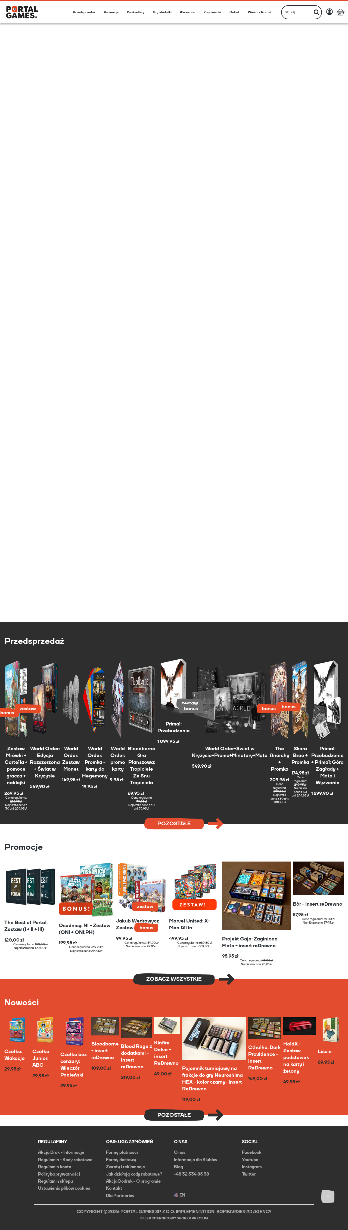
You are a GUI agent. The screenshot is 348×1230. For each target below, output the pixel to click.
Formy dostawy (121, 1160)
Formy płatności (122, 1152)
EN (179, 1195)
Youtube (250, 1160)
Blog (178, 1167)
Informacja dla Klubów (195, 1160)
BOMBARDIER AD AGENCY (244, 1211)
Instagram (252, 1167)
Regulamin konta (54, 1167)
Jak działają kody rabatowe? (134, 1174)
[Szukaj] (316, 12)
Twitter (249, 1174)
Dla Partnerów (120, 1195)
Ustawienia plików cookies (64, 1188)
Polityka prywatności (59, 1174)
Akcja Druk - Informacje (61, 1152)
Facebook (252, 1152)
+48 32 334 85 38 (191, 1174)
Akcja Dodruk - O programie (133, 1181)
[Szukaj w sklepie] (297, 12)
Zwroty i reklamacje (125, 1167)
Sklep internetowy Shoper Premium (174, 1218)
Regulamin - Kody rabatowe (65, 1160)
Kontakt (114, 1188)
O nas (179, 1152)
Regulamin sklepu (55, 1181)
